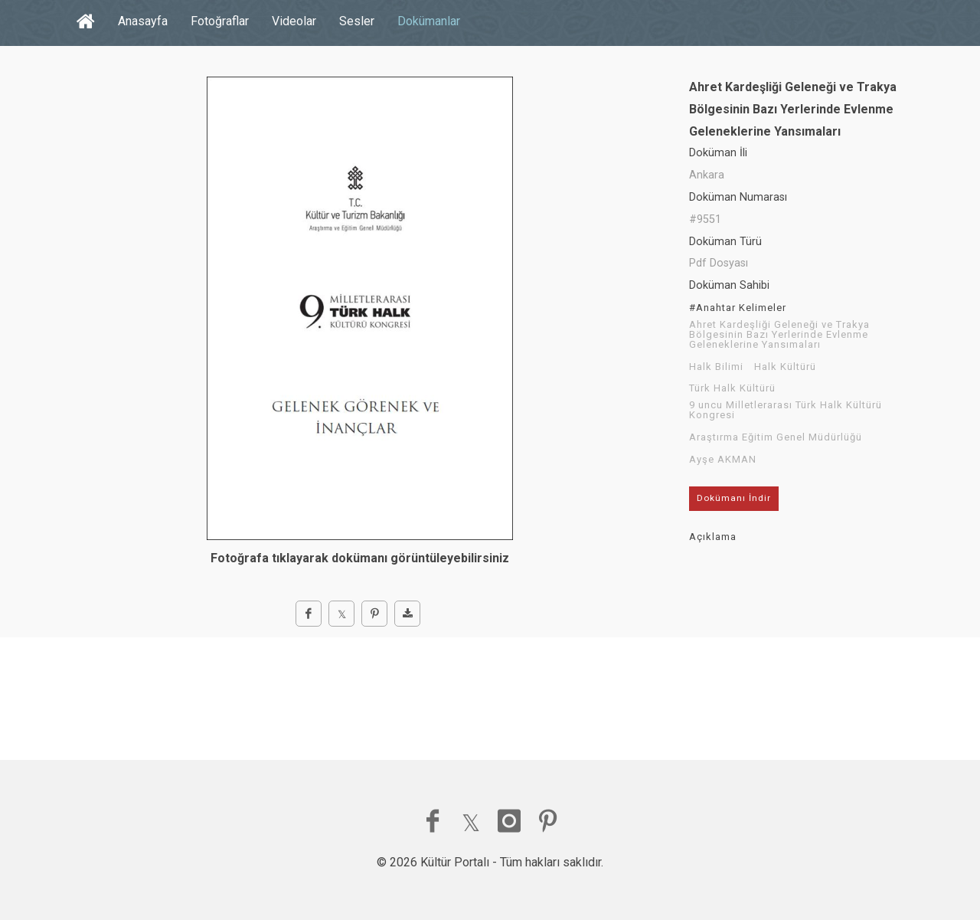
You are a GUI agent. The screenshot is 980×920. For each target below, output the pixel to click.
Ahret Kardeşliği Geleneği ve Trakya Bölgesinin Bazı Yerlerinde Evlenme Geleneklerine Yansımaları (779, 334)
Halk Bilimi (716, 367)
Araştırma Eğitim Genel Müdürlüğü (775, 437)
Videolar (294, 21)
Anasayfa (143, 21)
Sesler (356, 21)
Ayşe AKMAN (722, 459)
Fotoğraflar (220, 21)
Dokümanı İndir (734, 498)
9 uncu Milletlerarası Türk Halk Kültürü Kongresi (785, 410)
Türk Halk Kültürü (732, 388)
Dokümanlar (428, 21)
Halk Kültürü (785, 367)
